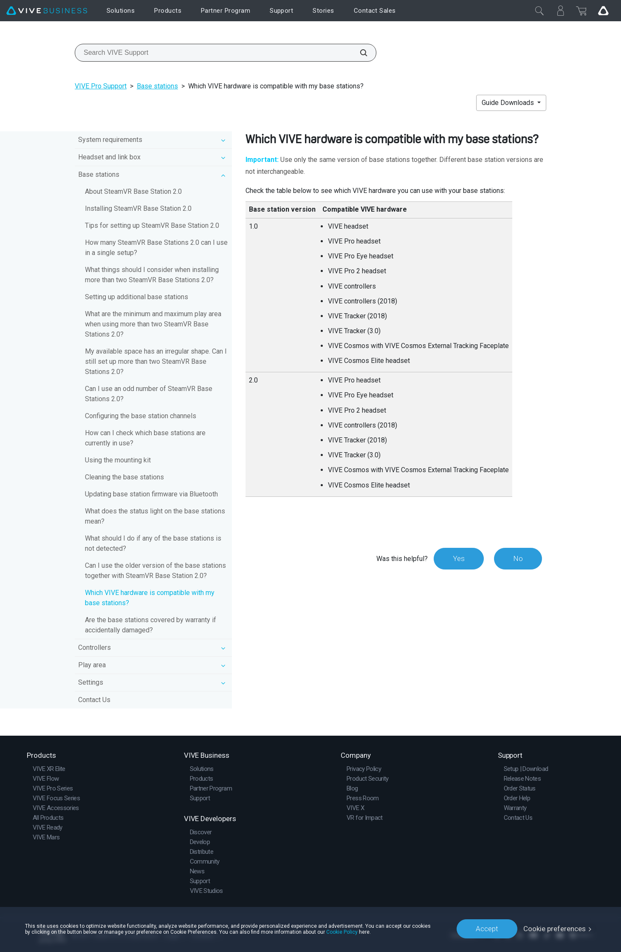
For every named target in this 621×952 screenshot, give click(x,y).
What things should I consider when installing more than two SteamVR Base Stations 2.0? (152, 275)
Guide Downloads (509, 103)
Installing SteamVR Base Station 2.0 (138, 208)
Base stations (157, 86)
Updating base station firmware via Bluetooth (151, 494)
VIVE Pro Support (101, 86)
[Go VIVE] (603, 10)
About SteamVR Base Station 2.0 (133, 191)
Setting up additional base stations (136, 297)
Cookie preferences (554, 928)
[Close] (539, 10)
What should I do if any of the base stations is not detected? (153, 543)
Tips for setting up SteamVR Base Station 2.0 (152, 225)
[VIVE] (46, 10)
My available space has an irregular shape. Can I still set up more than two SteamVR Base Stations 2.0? (156, 361)
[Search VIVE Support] (358, 52)
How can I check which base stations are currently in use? (145, 438)
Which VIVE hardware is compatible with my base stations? (150, 598)
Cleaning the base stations (124, 477)
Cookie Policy (342, 932)
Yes (459, 558)
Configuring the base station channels (140, 416)
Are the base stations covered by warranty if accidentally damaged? (150, 625)
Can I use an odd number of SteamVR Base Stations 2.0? (148, 394)
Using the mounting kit (118, 460)
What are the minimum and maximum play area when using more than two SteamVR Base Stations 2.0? (153, 324)
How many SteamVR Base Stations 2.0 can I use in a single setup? (156, 247)
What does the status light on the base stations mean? (155, 516)
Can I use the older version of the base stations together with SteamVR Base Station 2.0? (155, 570)
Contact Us (94, 700)
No (518, 558)
